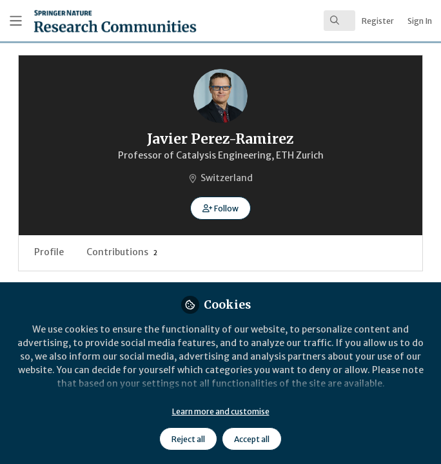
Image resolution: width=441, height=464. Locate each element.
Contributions (121, 252)
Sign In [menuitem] (419, 21)
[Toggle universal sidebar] (16, 21)
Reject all (188, 439)
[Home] (85, 21)
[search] (339, 20)
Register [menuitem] (378, 21)
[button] (220, 208)
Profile (49, 252)
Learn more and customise (221, 411)
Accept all (252, 439)
